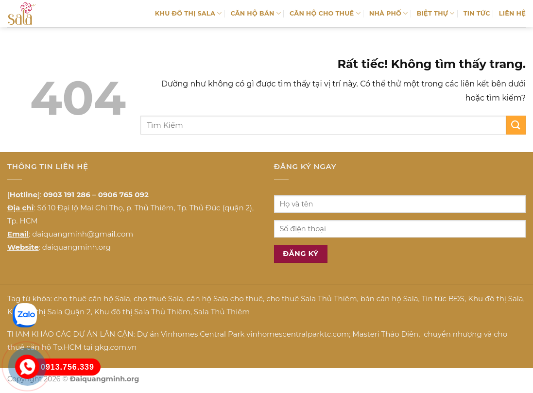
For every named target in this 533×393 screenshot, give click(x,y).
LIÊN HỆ (512, 13)
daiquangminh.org (76, 247)
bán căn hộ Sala (389, 298)
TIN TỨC (477, 13)
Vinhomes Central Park (202, 334)
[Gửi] (516, 125)
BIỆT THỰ (436, 13)
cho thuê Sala (158, 298)
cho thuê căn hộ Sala (92, 298)
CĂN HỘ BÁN (255, 13)
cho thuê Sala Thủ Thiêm (311, 298)
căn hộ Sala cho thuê (225, 298)
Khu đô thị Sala (495, 298)
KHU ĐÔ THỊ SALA (188, 13)
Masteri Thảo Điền (385, 334)
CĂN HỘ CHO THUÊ (325, 13)
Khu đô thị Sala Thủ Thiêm (142, 311)
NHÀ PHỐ (388, 13)
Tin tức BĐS (443, 298)
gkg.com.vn (115, 347)
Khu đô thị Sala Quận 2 (49, 311)
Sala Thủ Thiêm (222, 311)
